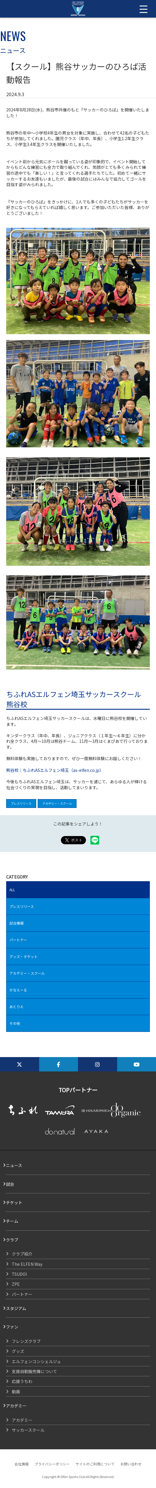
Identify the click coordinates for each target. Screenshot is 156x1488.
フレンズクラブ (26, 1341)
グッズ (18, 1351)
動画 (16, 1391)
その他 (14, 1023)
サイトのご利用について (95, 1463)
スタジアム (16, 1308)
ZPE (16, 1284)
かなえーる (18, 989)
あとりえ (16, 1006)
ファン (12, 1327)
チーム (12, 1221)
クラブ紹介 (22, 1254)
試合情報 (16, 922)
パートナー (18, 939)
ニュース (14, 1165)
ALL (12, 889)
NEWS (13, 36)
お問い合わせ (131, 1463)
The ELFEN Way (27, 1264)
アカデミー (16, 1406)
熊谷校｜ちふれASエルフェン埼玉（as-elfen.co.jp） (55, 770)
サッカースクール (28, 1430)
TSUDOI (19, 1274)
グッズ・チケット (23, 956)
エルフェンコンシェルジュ (36, 1361)
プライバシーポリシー (52, 1463)
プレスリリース (21, 803)
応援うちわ (22, 1381)
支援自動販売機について (34, 1371)
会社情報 (21, 1463)
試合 (10, 1184)
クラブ (12, 1240)
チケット (14, 1202)
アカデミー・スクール (57, 803)
